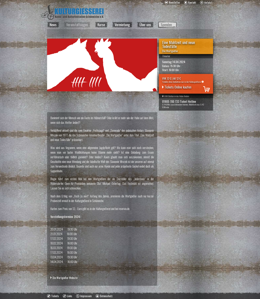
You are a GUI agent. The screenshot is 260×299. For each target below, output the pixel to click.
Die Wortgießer (170, 51)
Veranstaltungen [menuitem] (77, 24)
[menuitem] (172, 2)
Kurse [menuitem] (101, 24)
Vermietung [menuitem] (122, 24)
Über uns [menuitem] (145, 24)
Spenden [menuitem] (166, 24)
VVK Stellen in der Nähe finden (175, 96)
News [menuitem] (53, 24)
